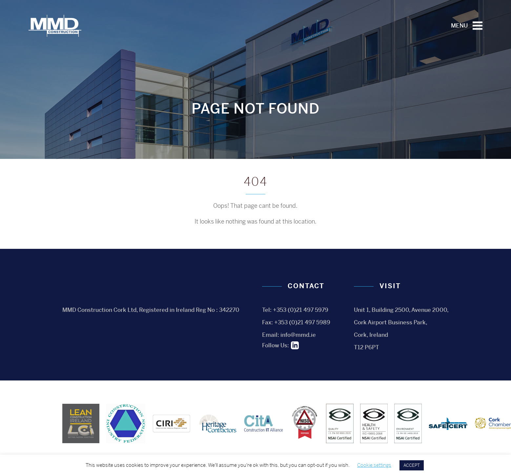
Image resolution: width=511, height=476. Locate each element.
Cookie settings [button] (374, 465)
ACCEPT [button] (411, 465)
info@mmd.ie (298, 334)
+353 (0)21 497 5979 (300, 310)
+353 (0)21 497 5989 (302, 322)
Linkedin (295, 345)
